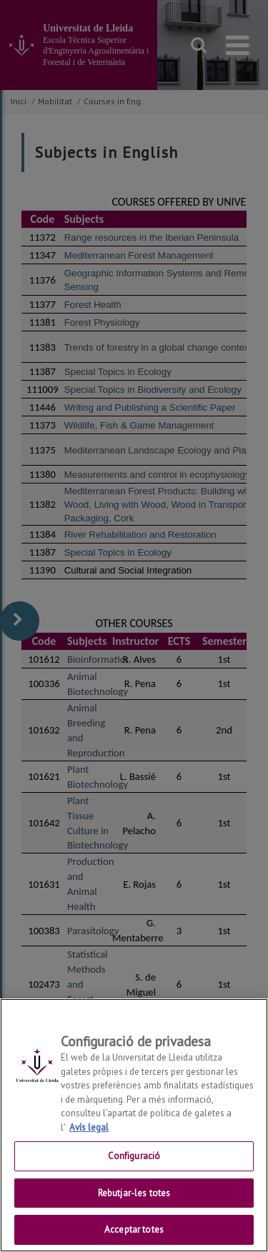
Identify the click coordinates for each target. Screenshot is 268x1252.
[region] (134, 1125)
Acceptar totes (134, 1229)
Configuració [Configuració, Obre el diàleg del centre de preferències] (134, 1156)
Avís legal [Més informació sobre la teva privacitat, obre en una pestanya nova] (89, 1127)
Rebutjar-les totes (134, 1193)
